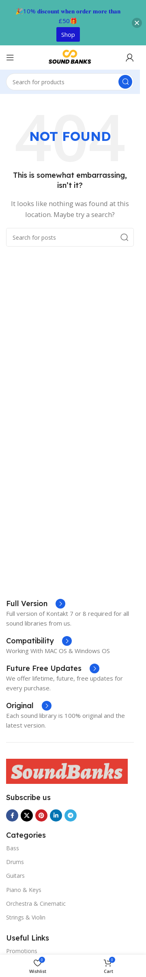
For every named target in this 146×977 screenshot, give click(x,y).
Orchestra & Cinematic (36, 903)
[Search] (70, 81)
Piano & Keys (23, 890)
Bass (12, 848)
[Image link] (67, 770)
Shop (68, 34)
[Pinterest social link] (41, 815)
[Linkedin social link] (56, 815)
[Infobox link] (52, 668)
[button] (137, 23)
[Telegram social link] (70, 815)
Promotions (21, 951)
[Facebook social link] (12, 815)
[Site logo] (70, 57)
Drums (15, 862)
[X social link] (27, 815)
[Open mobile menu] (10, 57)
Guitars (15, 875)
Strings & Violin (25, 917)
